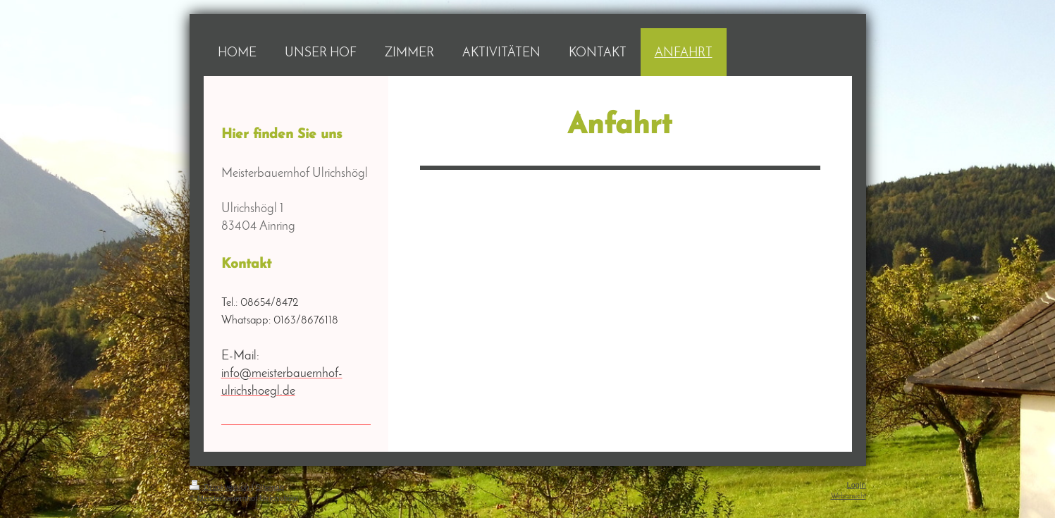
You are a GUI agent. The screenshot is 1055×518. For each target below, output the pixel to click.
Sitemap (270, 487)
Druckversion (221, 487)
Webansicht (848, 496)
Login (856, 485)
